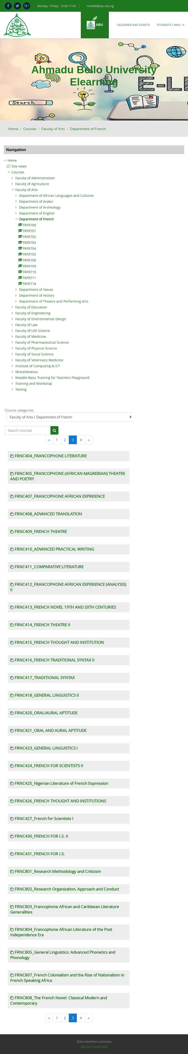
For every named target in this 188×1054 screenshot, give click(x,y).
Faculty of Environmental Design (40, 319)
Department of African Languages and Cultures (56, 195)
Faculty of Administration (35, 178)
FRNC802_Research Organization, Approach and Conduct (67, 889)
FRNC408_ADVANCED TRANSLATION (48, 514)
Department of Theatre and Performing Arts (53, 301)
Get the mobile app (94, 1047)
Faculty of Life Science (32, 330)
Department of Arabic (36, 201)
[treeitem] (94, 160)
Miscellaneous (26, 371)
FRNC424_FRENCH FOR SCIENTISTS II (49, 765)
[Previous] (49, 440)
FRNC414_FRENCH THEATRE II (42, 624)
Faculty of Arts (53, 128)
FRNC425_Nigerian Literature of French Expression (61, 783)
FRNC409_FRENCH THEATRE (41, 531)
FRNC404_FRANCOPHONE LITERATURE (51, 456)
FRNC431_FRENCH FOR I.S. (40, 853)
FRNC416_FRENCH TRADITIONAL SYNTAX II (54, 660)
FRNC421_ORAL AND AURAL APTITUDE (50, 730)
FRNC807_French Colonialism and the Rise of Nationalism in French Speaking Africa (67, 977)
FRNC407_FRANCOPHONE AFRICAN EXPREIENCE (60, 496)
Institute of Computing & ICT (37, 366)
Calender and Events (133, 25)
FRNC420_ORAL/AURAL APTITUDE (46, 713)
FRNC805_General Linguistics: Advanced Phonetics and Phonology (62, 955)
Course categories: (19, 410)
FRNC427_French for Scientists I (44, 818)
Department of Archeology (40, 207)
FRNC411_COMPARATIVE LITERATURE (49, 566)
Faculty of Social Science (34, 354)
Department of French (88, 128)
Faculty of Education (31, 307)
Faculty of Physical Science (36, 348)
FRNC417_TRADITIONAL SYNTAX (45, 677)
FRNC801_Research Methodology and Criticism (58, 871)
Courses (29, 128)
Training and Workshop (33, 383)
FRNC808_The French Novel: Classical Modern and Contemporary (58, 1000)
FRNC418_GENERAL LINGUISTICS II (47, 695)
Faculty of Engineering (32, 313)
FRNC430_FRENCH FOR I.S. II (41, 836)
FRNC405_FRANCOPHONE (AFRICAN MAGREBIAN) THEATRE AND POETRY (67, 476)
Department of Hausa (36, 289)
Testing (21, 389)
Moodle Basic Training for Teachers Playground (52, 377)
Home (13, 128)
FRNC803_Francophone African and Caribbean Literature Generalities (64, 909)
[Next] (89, 440)
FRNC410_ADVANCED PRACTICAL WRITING (54, 549)
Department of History (36, 295)
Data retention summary (94, 1041)
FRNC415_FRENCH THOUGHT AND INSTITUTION (59, 642)
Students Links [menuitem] (170, 25)
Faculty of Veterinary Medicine (39, 360)
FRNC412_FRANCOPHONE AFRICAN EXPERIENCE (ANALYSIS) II (68, 587)
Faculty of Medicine (30, 336)
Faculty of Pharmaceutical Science (42, 342)
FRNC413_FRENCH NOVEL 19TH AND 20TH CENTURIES (65, 607)
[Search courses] (28, 430)
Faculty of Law (26, 325)
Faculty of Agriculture (32, 184)
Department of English (37, 213)
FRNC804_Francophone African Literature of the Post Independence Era (61, 932)
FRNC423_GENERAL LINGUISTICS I (46, 748)
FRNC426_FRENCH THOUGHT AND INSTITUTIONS (60, 801)
